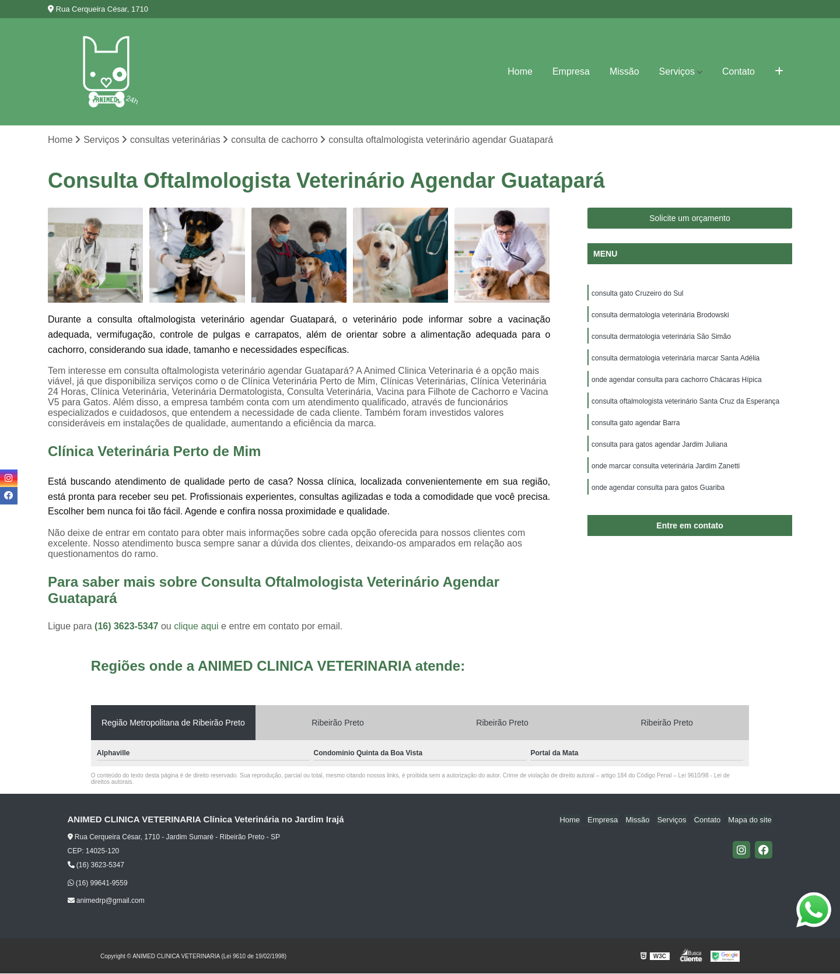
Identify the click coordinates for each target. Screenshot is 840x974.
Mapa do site (750, 820)
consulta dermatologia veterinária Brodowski (660, 316)
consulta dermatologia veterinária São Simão (661, 338)
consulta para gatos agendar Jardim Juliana (659, 449)
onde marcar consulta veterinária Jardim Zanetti (666, 471)
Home (520, 71)
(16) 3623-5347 (127, 627)
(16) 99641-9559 (98, 884)
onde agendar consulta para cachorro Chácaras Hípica (677, 383)
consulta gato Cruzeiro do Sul (637, 294)
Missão (624, 71)
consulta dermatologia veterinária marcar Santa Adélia (676, 360)
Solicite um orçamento (689, 218)
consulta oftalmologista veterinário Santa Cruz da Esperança (685, 405)
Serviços (677, 71)
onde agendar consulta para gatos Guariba (658, 493)
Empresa (571, 71)
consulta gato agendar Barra (636, 427)
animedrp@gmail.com (106, 901)
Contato (738, 71)
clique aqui (196, 627)
